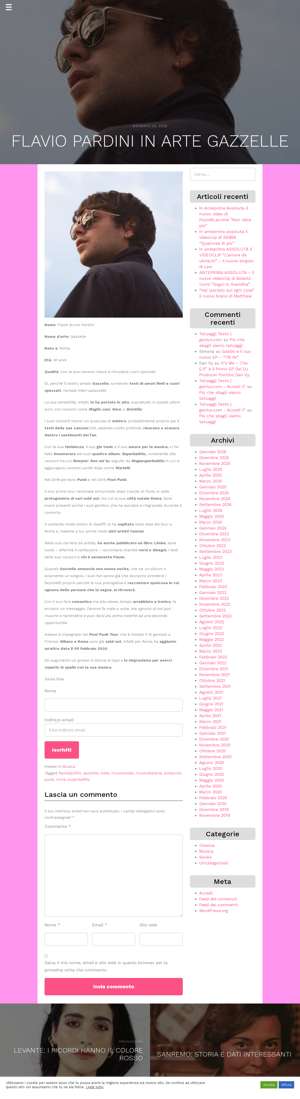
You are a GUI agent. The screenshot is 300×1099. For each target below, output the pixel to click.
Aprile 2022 (210, 645)
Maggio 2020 (211, 780)
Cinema (206, 845)
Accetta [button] (269, 1085)
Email (99, 924)
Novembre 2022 (214, 604)
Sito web (148, 924)
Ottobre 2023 (212, 545)
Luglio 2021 (210, 698)
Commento (58, 826)
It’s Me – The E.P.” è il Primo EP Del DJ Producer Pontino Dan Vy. (224, 369)
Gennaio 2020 (212, 803)
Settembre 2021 (215, 686)
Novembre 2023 (214, 539)
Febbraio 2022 (213, 656)
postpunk (172, 773)
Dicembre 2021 (213, 668)
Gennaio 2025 (212, 486)
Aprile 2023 (210, 574)
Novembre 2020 (214, 744)
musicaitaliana (148, 773)
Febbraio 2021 (212, 727)
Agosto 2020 (211, 762)
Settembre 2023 (215, 551)
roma (61, 779)
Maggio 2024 (211, 516)
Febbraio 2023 (213, 586)
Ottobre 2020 (212, 750)
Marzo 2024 (210, 522)
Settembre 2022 (215, 615)
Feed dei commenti (218, 904)
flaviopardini (70, 773)
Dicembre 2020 (214, 739)
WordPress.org (213, 910)
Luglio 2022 (210, 627)
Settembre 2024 (215, 504)
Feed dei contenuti (218, 898)
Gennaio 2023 (212, 592)
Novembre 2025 (214, 463)
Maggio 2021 (211, 709)
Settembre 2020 (215, 756)
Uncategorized (213, 862)
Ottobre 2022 (212, 610)
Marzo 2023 (210, 580)
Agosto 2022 (211, 621)
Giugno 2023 (211, 563)
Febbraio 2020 (213, 797)
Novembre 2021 (214, 674)
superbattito (79, 779)
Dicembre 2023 (214, 533)
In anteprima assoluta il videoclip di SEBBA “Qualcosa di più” (223, 237)
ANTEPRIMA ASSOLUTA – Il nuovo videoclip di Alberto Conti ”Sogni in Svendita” (226, 278)
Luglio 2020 (210, 768)
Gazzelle (90, 773)
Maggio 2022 (211, 639)
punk (49, 779)
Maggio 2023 (211, 569)
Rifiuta (286, 1085)
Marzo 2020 (210, 791)
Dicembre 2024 (214, 492)
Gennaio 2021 (212, 733)
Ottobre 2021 (212, 680)
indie (105, 773)
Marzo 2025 (210, 481)
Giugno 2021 (211, 703)
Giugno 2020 (211, 774)
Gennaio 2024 (212, 527)
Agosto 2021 (211, 692)
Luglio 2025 (210, 469)
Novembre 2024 (214, 498)
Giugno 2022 (211, 633)
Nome (50, 690)
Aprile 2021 (210, 715)
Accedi (206, 892)
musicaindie (122, 773)
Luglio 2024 (210, 510)
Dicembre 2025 (214, 457)
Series (205, 857)
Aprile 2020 (210, 785)
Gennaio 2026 (212, 451)
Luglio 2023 (210, 557)
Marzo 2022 (210, 651)
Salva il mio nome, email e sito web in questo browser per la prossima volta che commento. (106, 966)
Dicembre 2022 (214, 598)
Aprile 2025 (210, 475)
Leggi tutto (95, 1087)
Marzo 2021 (210, 721)
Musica (68, 766)
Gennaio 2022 (212, 662)
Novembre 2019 (214, 815)
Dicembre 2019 (214, 809)
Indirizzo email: (114, 727)
